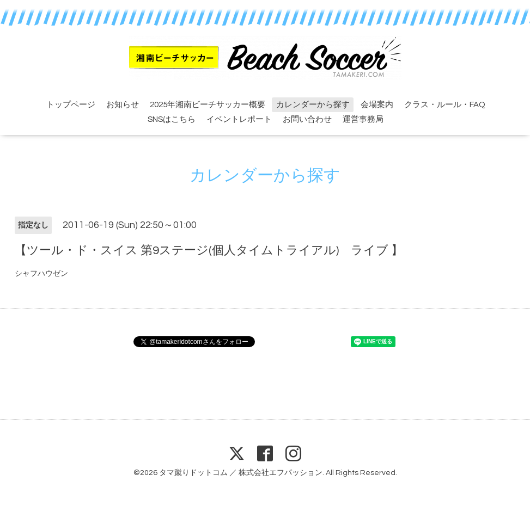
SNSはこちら (172, 119)
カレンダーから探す (313, 105)
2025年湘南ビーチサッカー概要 (207, 105)
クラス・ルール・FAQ (444, 105)
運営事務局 (363, 119)
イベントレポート (239, 119)
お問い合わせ (307, 119)
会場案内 (377, 105)
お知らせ (122, 105)
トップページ (70, 105)
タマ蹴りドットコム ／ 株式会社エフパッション (240, 473)
